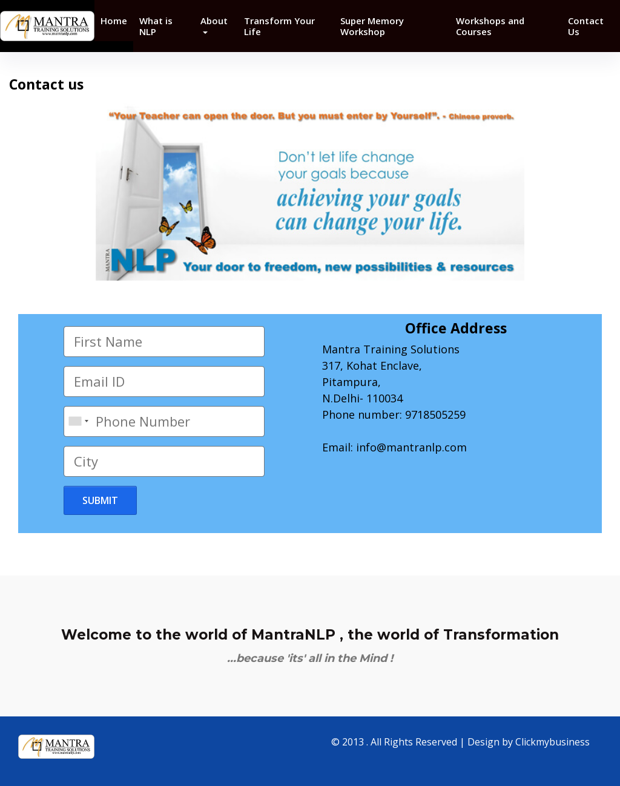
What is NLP (156, 26)
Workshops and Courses (490, 26)
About (214, 21)
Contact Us (586, 26)
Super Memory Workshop (372, 26)
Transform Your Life (279, 26)
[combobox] (78, 421)
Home (114, 21)
